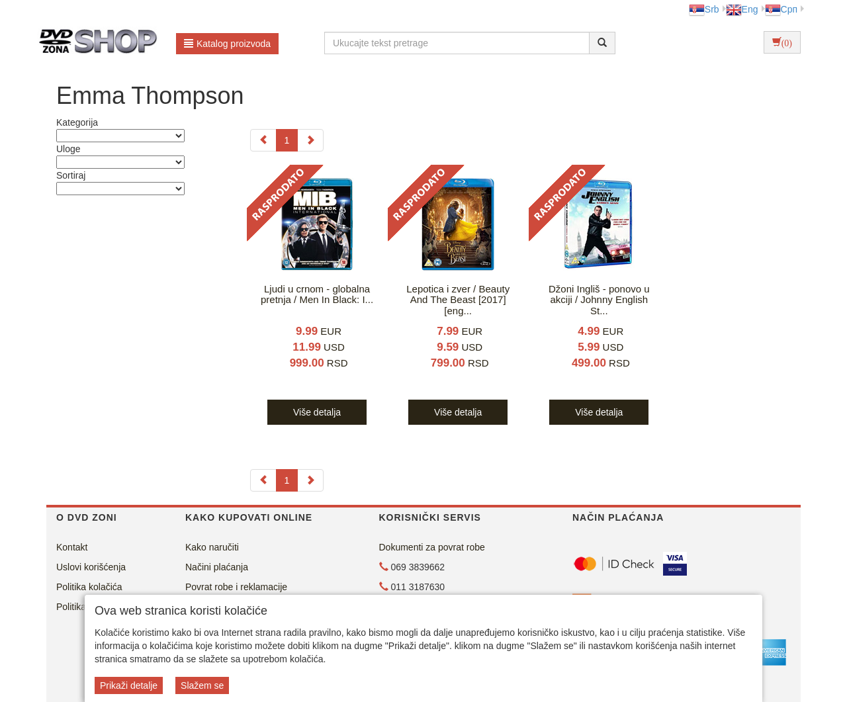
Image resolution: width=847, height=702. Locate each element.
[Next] (310, 140)
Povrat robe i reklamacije (236, 587)
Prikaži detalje (128, 685)
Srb (704, 9)
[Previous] (263, 140)
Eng (742, 9)
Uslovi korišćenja (91, 567)
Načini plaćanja (216, 567)
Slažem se (202, 685)
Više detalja (317, 412)
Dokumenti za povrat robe (432, 547)
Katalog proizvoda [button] (227, 43)
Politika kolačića (89, 587)
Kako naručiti (212, 547)
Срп (781, 9)
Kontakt (71, 547)
